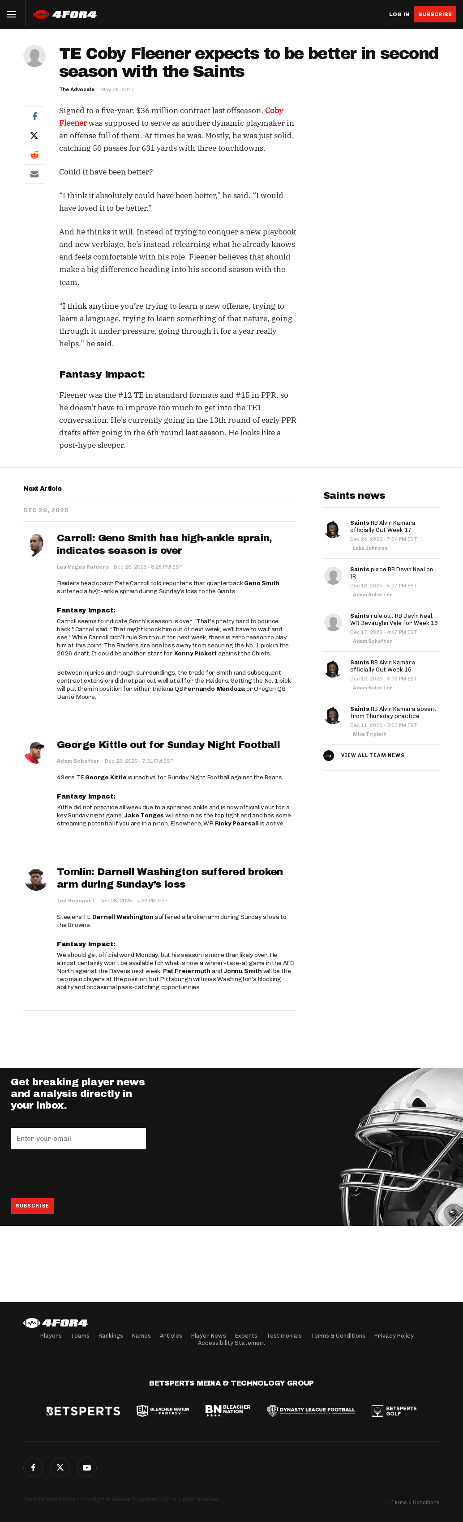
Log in (399, 14)
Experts (246, 1335)
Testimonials (284, 1335)
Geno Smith (261, 583)
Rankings (111, 1335)
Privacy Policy (394, 1335)
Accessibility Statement (232, 1342)
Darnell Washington (123, 917)
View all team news (373, 755)
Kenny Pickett (195, 653)
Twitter (60, 1467)
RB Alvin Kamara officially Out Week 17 (383, 526)
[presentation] (79, 1173)
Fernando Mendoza (214, 689)
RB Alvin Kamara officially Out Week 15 (383, 666)
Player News (208, 1335)
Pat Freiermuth (186, 971)
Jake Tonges (144, 815)
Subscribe (435, 14)
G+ (87, 1467)
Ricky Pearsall (237, 823)
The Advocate (76, 89)
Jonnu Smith (242, 971)
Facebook (33, 1467)
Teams (80, 1335)
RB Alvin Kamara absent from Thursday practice (393, 712)
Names (141, 1335)
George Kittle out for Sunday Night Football (168, 745)
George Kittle (105, 777)
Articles (171, 1335)
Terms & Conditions (338, 1335)
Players (51, 1335)
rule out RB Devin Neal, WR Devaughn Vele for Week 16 (394, 619)
